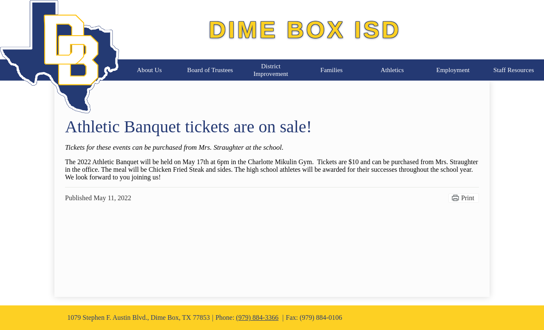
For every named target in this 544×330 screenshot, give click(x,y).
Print (467, 197)
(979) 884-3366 (257, 317)
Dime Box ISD (305, 29)
